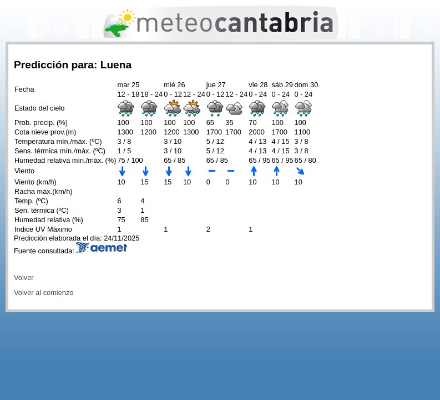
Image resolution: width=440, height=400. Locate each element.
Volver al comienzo (43, 292)
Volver (24, 277)
